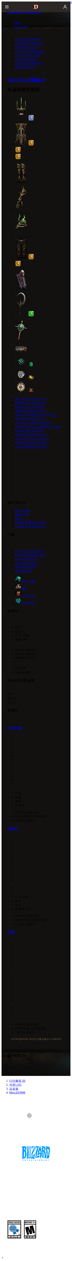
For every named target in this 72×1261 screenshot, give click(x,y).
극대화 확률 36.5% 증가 (31, 522)
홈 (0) (18, 518)
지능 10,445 (22, 510)
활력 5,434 (22, 514)
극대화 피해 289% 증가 (30, 526)
